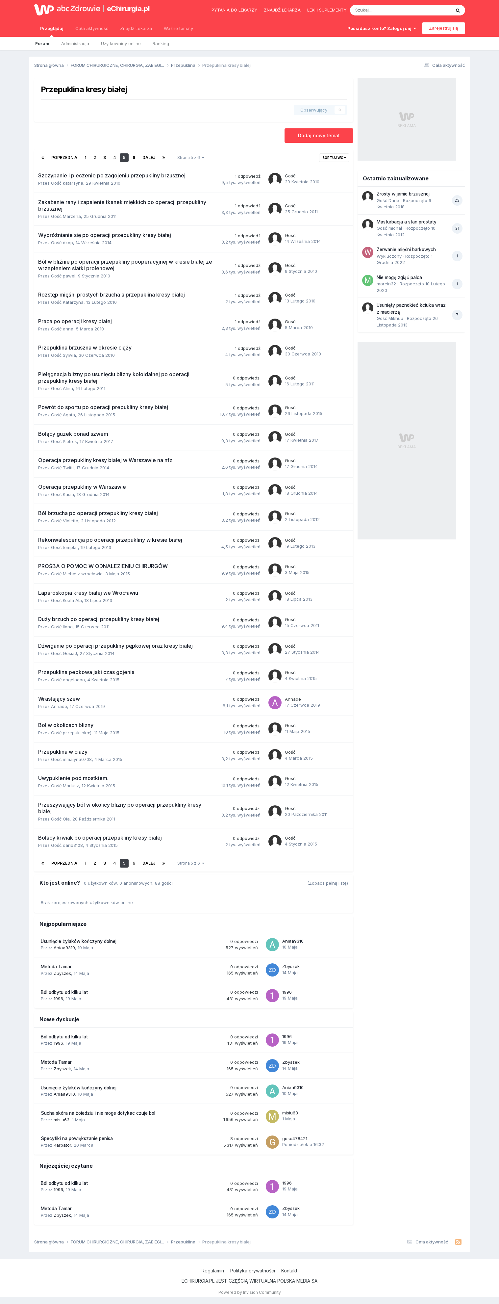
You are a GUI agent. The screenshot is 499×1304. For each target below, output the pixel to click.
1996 (58, 998)
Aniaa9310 (64, 947)
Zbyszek (62, 973)
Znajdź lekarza (282, 10)
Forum (42, 43)
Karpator (62, 1145)
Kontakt (289, 1270)
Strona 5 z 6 (190, 157)
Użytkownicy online (121, 43)
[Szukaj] (385, 10)
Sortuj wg (334, 158)
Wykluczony (389, 256)
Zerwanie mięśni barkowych (406, 249)
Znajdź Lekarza (136, 28)
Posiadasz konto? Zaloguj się (381, 28)
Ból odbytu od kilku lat (64, 992)
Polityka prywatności (252, 1270)
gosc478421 (294, 1138)
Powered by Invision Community (249, 1292)
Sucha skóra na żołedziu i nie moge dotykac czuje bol (98, 1113)
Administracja (75, 43)
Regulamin (213, 1270)
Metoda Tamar (56, 966)
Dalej (148, 157)
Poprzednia (64, 157)
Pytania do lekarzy (234, 10)
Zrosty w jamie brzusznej (403, 193)
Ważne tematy (178, 28)
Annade (59, 706)
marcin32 (386, 283)
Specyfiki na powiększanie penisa (77, 1138)
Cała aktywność (91, 28)
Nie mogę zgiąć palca (399, 277)
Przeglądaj (51, 31)
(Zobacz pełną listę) (327, 883)
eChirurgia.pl (128, 8)
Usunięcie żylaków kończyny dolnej (78, 941)
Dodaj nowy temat (319, 135)
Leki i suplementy (327, 10)
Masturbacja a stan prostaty (407, 221)
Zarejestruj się (443, 28)
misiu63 (61, 1119)
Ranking (161, 43)
